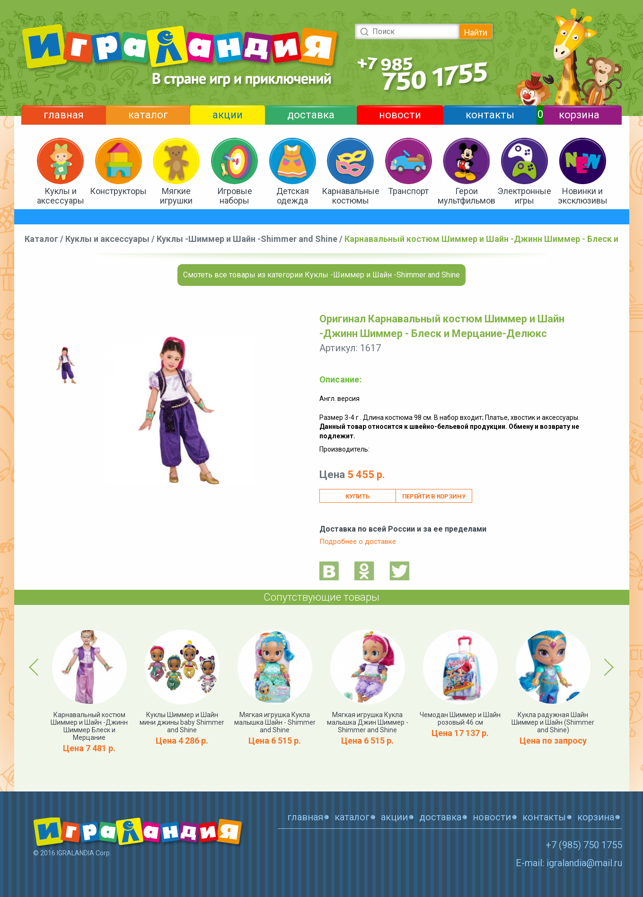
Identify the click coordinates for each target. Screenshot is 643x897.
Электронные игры (524, 195)
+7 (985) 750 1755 (584, 845)
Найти (476, 32)
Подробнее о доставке (357, 541)
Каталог (41, 239)
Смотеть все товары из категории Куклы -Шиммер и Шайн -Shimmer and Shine (321, 274)
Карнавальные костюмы (350, 195)
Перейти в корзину (433, 496)
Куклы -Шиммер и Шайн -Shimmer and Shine (247, 239)
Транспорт (408, 191)
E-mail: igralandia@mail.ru (569, 863)
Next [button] (607, 667)
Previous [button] (35, 667)
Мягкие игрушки (176, 195)
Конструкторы (118, 191)
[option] (66, 365)
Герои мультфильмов (466, 195)
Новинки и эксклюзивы (583, 195)
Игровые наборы (234, 195)
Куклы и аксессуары (60, 195)
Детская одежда (292, 195)
